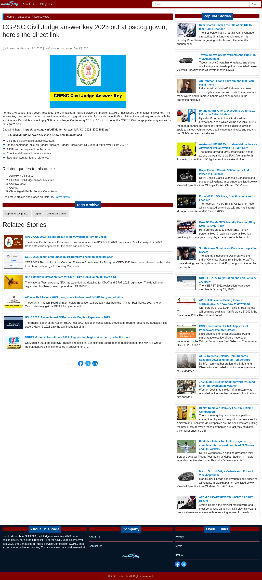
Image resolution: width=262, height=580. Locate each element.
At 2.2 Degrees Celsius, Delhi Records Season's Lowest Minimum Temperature (224, 358)
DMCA (179, 555)
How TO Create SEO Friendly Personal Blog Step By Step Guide (227, 224)
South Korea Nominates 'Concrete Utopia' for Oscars (228, 250)
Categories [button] (45, 4)
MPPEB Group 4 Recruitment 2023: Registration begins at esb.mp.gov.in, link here (77, 337)
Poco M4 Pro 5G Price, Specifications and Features (226, 198)
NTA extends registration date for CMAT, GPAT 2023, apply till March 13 (70, 277)
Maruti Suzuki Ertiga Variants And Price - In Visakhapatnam (226, 473)
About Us (28, 4)
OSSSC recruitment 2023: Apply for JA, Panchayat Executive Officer (224, 328)
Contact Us (95, 546)
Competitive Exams (56, 213)
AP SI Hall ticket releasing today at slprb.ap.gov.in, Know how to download (224, 302)
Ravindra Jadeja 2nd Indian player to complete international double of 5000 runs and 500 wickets (226, 445)
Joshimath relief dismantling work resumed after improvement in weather (227, 384)
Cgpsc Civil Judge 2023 (17, 213)
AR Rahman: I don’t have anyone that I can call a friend (226, 83)
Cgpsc (38, 213)
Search (255, 4)
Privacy (179, 537)
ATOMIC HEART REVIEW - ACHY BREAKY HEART (226, 499)
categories (24, 16)
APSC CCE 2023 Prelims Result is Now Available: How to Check (66, 236)
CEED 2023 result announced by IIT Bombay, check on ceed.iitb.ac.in (69, 256)
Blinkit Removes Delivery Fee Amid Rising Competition (226, 410)
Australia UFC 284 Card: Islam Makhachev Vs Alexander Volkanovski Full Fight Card (228, 146)
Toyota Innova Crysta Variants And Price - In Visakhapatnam (227, 57)
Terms (178, 546)
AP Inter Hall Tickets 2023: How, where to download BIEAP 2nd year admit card (75, 297)
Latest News (41, 16)
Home (10, 16)
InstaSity (123, 576)
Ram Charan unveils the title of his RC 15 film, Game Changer (225, 27)
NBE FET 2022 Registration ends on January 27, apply (227, 280)
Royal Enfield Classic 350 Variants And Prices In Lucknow (224, 172)
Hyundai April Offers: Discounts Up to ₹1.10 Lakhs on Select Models (227, 112)
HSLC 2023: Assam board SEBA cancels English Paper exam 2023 (67, 317)
